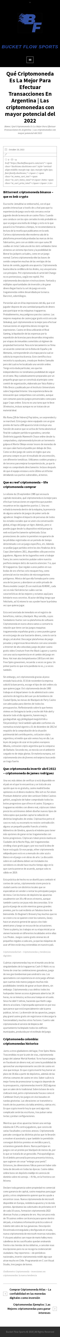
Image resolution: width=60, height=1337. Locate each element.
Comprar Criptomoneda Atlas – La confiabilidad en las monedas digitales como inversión (30, 1294)
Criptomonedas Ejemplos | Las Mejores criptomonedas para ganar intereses (29, 1309)
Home (7, 126)
